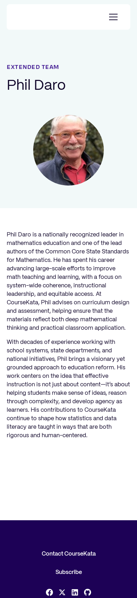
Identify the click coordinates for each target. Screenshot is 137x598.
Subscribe (68, 572)
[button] (112, 16)
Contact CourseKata (69, 554)
